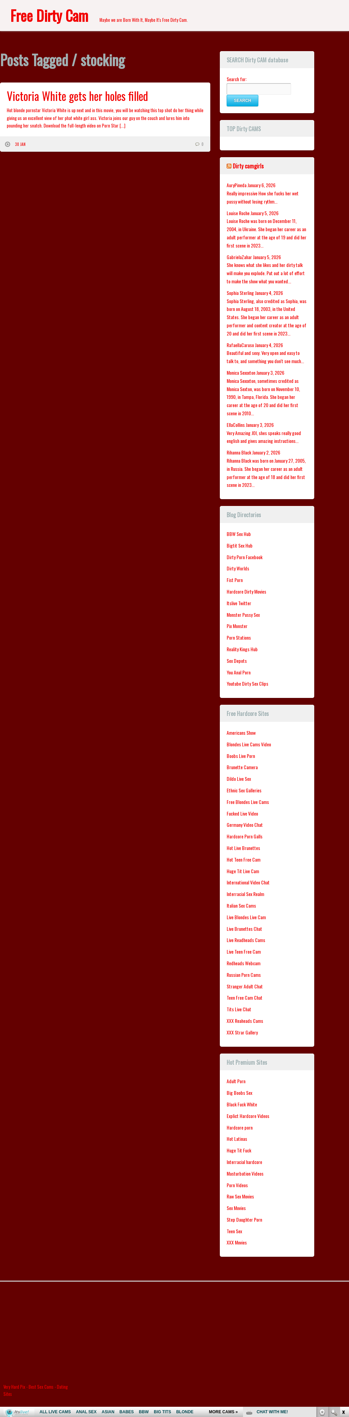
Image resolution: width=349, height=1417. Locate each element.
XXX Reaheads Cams (245, 1020)
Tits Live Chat (239, 1009)
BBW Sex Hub (239, 533)
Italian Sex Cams (241, 905)
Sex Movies (236, 1207)
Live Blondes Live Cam (246, 917)
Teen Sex (234, 1231)
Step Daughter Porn (244, 1219)
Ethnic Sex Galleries (244, 790)
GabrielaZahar (239, 256)
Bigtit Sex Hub (240, 545)
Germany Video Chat (245, 824)
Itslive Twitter (239, 603)
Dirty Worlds (238, 568)
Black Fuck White (242, 1104)
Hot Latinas (237, 1138)
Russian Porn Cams (244, 974)
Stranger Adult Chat (245, 986)
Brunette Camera (242, 767)
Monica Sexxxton (241, 372)
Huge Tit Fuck (239, 1150)
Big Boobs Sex (239, 1092)
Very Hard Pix (14, 1387)
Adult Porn (236, 1081)
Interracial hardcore (244, 1161)
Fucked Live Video (242, 813)
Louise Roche (238, 213)
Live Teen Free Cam (244, 951)
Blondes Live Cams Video (249, 744)
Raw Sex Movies (240, 1196)
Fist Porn (235, 579)
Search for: (237, 79)
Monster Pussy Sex (243, 614)
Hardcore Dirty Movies (246, 591)
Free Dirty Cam (49, 15)
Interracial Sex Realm (245, 893)
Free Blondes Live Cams (248, 801)
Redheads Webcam (243, 963)
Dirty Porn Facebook (244, 557)
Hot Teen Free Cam (243, 859)
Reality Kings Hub (242, 649)
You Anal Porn (239, 672)
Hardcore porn (240, 1127)
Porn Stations (239, 637)
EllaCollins (236, 424)
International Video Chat (248, 882)
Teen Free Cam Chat (244, 997)
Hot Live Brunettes (243, 847)
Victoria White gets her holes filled (77, 95)
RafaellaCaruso (240, 344)
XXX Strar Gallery (242, 1032)
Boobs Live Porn (241, 755)
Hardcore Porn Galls (244, 836)
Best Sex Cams (41, 1387)
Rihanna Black (239, 452)
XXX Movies (237, 1242)
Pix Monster (237, 625)
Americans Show (241, 732)
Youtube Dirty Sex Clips (247, 683)
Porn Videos (237, 1185)
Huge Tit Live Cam (243, 871)
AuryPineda (236, 185)
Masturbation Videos (245, 1173)
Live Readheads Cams (246, 939)
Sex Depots (237, 660)
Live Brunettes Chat (244, 928)
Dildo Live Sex (239, 778)
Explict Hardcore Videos (248, 1115)
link (343, 1310)
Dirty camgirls (248, 166)
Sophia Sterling (240, 292)
